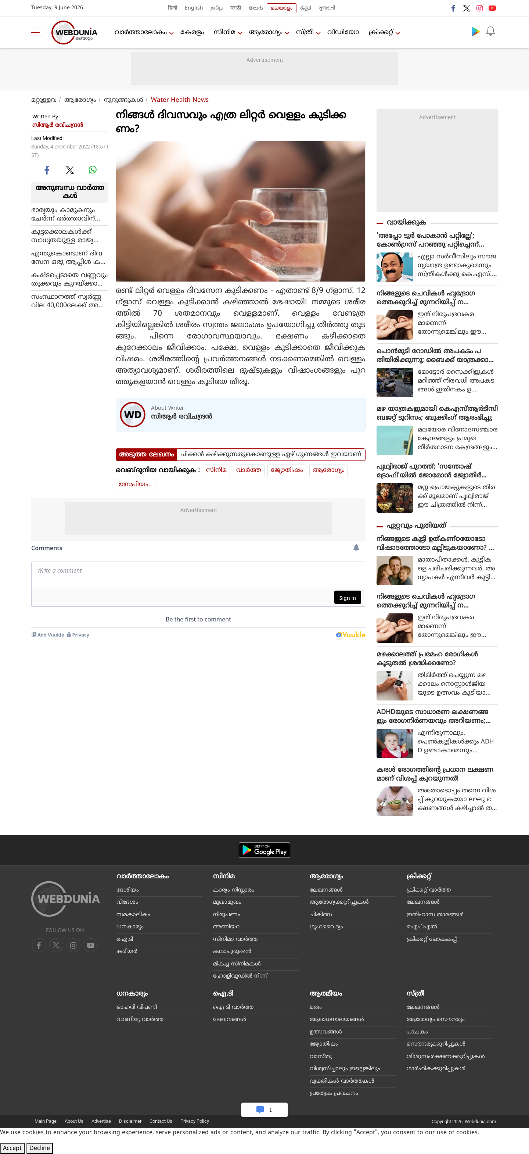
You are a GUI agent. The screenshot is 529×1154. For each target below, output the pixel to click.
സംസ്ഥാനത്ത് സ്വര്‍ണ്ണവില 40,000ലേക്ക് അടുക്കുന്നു (66, 301)
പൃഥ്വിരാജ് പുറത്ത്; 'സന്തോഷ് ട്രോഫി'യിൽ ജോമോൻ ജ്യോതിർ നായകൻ (429, 471)
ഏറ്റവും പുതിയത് (416, 526)
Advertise (101, 1121)
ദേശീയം (127, 890)
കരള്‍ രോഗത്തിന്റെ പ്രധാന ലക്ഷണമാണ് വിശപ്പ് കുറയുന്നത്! (435, 774)
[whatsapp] (92, 169)
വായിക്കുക (406, 223)
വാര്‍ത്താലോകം (141, 32)
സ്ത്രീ (305, 32)
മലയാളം (281, 8)
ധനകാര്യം (130, 927)
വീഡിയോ (343, 32)
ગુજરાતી (327, 8)
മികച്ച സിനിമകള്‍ (237, 964)
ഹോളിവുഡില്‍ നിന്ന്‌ (240, 976)
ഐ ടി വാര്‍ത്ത (233, 1007)
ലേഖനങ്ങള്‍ (326, 890)
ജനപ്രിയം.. (135, 485)
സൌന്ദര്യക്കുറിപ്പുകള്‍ (436, 1044)
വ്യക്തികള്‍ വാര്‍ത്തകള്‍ (342, 1081)
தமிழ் (216, 8)
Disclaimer (130, 1121)
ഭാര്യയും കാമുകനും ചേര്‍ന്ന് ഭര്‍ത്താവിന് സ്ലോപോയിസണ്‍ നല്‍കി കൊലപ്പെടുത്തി (65, 214)
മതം (316, 1007)
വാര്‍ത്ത (248, 470)
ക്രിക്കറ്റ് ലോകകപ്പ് (432, 939)
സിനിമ (224, 32)
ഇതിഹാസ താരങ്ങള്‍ (435, 914)
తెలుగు (256, 8)
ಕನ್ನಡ (305, 8)
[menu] (38, 32)
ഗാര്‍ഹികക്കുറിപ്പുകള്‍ (436, 1068)
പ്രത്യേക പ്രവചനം (334, 1093)
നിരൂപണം (226, 914)
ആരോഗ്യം (266, 32)
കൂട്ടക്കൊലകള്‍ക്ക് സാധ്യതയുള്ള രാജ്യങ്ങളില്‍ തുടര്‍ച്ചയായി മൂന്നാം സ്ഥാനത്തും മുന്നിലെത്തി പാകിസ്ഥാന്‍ (67, 236)
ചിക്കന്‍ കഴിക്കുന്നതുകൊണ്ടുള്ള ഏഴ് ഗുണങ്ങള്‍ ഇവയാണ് (270, 455)
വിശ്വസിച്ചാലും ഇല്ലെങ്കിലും (345, 1068)
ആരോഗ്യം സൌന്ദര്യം (436, 1019)
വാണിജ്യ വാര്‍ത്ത (139, 1019)
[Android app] (264, 850)
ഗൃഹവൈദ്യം (326, 927)
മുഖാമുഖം (227, 902)
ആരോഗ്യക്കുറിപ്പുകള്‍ (339, 902)
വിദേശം (127, 902)
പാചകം (417, 1032)
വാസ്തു (321, 1056)
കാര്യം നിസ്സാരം (233, 890)
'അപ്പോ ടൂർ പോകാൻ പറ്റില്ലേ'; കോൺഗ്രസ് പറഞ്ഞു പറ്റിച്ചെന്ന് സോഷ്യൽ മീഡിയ (428, 241)
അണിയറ (226, 927)
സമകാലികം (133, 914)
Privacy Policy (194, 1121)
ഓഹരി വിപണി (136, 1007)
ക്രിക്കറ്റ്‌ (381, 32)
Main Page (46, 1121)
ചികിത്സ (321, 914)
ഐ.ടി (124, 939)
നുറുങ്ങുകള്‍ (123, 100)
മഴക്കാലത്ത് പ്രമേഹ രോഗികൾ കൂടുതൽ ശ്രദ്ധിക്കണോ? (427, 659)
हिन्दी (172, 8)
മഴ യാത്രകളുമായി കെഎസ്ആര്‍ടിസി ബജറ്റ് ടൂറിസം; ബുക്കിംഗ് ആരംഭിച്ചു (437, 413)
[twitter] (69, 169)
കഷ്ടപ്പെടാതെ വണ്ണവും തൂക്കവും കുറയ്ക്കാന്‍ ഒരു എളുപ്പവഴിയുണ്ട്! (69, 279)
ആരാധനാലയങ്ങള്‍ (337, 1019)
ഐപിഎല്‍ (422, 927)
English (194, 8)
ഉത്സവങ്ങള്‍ (326, 1032)
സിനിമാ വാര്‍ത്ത (235, 939)
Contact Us (161, 1121)
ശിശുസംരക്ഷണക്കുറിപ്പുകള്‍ (446, 1056)
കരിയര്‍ (126, 951)
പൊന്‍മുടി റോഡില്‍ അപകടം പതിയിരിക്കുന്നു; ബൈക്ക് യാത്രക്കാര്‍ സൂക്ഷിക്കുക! (435, 356)
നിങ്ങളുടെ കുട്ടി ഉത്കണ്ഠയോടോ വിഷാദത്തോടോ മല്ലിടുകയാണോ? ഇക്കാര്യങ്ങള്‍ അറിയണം (436, 544)
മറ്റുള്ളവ (44, 100)
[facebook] (47, 169)
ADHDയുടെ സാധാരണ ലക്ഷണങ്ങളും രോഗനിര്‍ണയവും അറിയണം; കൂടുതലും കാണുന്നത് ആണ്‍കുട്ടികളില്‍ (434, 717)
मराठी (235, 8)
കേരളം (192, 32)
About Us (74, 1121)
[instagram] (90, 945)
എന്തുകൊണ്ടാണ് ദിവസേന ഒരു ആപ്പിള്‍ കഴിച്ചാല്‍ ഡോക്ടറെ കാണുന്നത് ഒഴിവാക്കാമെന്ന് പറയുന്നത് (69, 258)
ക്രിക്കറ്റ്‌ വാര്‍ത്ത (429, 890)
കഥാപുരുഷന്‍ (232, 951)
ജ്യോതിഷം (287, 470)
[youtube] (73, 945)
